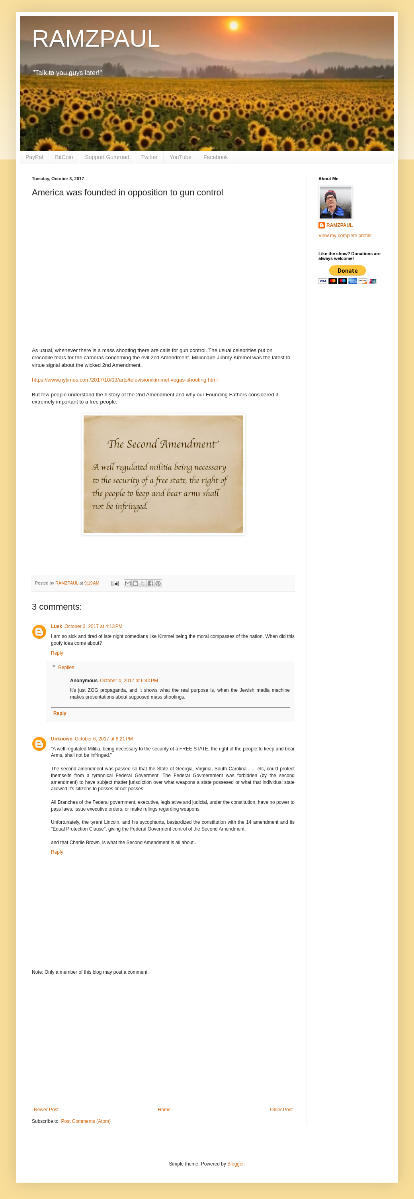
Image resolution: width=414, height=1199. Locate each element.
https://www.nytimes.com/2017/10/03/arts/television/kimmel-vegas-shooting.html (125, 380)
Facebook (215, 157)
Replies (66, 667)
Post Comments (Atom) (86, 1121)
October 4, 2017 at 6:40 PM (129, 680)
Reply (57, 653)
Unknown (61, 739)
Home (164, 1109)
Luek (56, 626)
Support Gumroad (107, 157)
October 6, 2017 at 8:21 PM (104, 739)
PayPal (34, 157)
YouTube (180, 157)
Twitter (149, 157)
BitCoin (64, 157)
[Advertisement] (163, 1041)
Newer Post (46, 1109)
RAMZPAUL (96, 38)
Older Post (281, 1109)
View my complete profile (344, 235)
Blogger (235, 1164)
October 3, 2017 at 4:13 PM (93, 626)
